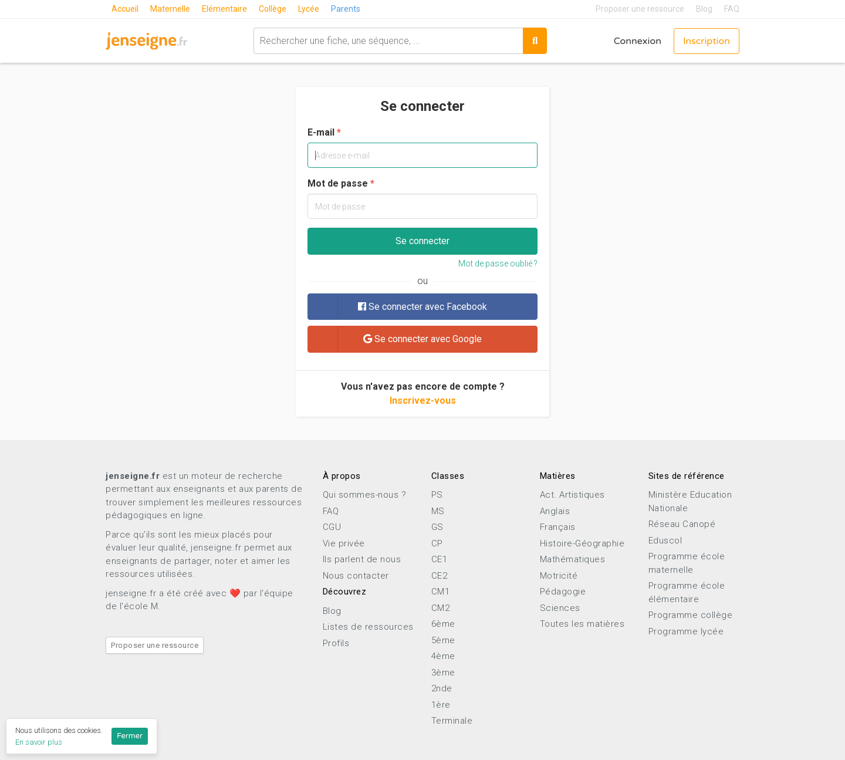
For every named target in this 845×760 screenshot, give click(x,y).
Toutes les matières (582, 624)
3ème (443, 672)
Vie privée (344, 543)
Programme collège (690, 615)
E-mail (320, 132)
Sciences (560, 608)
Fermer (130, 736)
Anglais (555, 511)
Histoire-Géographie (582, 543)
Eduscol (665, 540)
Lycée (308, 8)
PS (437, 494)
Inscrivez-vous (423, 400)
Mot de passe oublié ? (498, 263)
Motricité (559, 575)
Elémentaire (224, 8)
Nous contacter (356, 575)
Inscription (706, 41)
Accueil (124, 8)
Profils (336, 643)
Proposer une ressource (640, 8)
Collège (272, 8)
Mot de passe (337, 183)
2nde (441, 688)
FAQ (731, 8)
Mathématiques (573, 559)
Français (558, 527)
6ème (443, 624)
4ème (443, 656)
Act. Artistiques (572, 494)
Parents (345, 8)
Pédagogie (563, 591)
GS (437, 527)
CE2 (439, 575)
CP (437, 543)
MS (438, 511)
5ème (443, 640)
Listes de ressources (368, 626)
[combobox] (388, 41)
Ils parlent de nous (362, 559)
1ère (441, 705)
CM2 (440, 608)
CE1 (439, 559)
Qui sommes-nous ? (365, 494)
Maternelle (170, 8)
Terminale (452, 720)
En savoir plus (38, 742)
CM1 (440, 591)
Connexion (637, 41)
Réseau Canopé (682, 524)
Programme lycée (686, 631)
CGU (332, 527)
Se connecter (422, 240)
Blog (704, 8)
